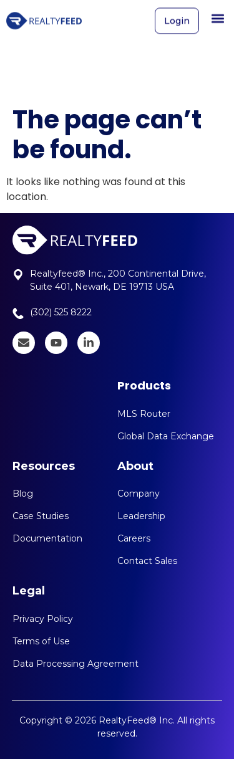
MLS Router (143, 413)
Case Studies (40, 516)
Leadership (141, 516)
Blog (22, 493)
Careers (133, 538)
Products (144, 385)
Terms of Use (41, 641)
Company (138, 493)
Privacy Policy (42, 618)
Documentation (47, 538)
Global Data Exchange (165, 436)
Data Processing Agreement (75, 663)
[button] (217, 16)
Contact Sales (147, 560)
